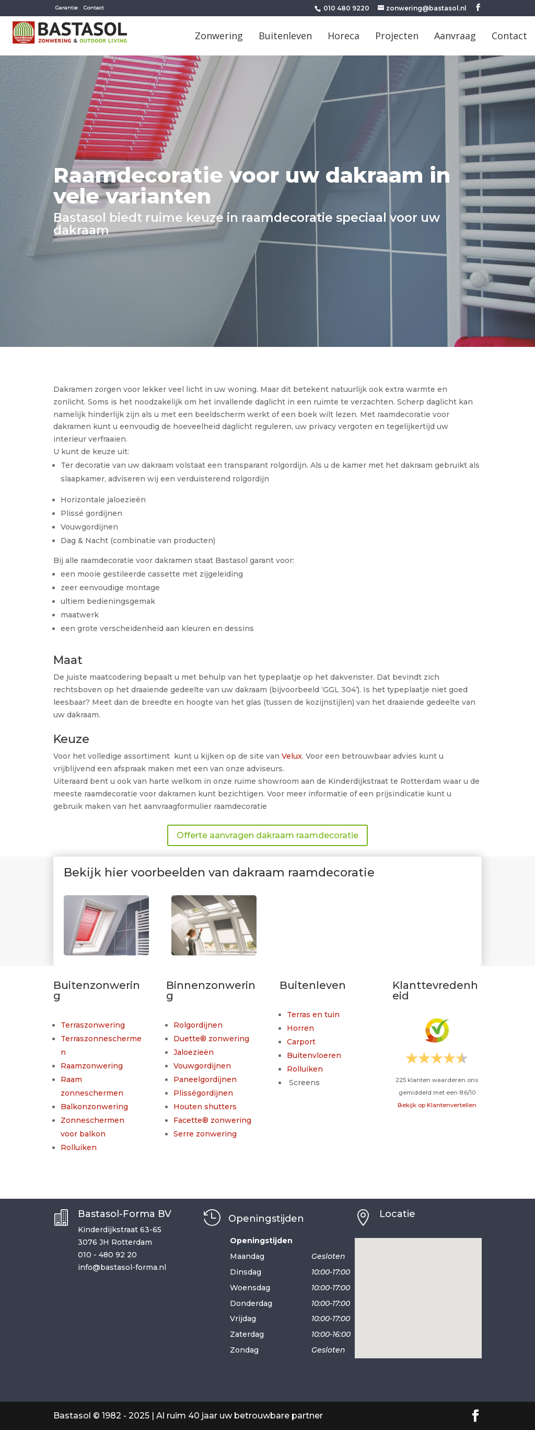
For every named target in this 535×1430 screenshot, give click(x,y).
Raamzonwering (92, 1066)
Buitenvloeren (314, 1055)
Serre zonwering (205, 1134)
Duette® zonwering (211, 1038)
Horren (300, 1028)
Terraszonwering (93, 1025)
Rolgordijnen (198, 1025)
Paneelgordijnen (205, 1079)
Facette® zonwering (212, 1120)
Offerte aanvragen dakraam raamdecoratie (267, 835)
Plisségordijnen (203, 1093)
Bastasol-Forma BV (124, 1214)
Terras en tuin (313, 1014)
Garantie (66, 7)
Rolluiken (79, 1147)
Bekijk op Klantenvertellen (437, 1105)
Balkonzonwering (94, 1106)
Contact (94, 7)
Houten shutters (205, 1106)
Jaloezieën (193, 1052)
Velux (292, 756)
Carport (301, 1041)
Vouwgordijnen (202, 1066)
